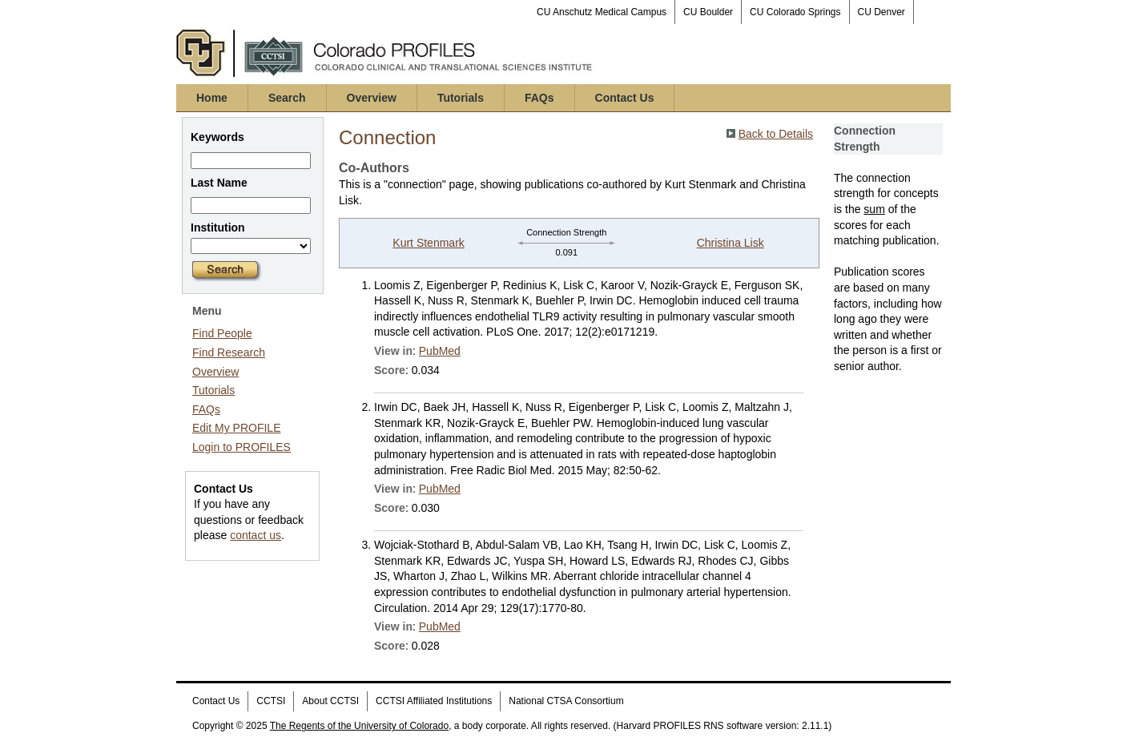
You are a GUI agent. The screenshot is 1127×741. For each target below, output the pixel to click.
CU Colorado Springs (795, 12)
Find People (222, 333)
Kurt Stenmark (428, 242)
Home (211, 97)
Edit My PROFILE (236, 427)
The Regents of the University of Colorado (359, 725)
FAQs (539, 97)
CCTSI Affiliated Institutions (434, 701)
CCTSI (270, 701)
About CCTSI (330, 701)
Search (287, 97)
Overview (371, 97)
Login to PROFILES (241, 447)
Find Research (228, 352)
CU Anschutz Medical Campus (601, 12)
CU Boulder (708, 12)
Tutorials (460, 97)
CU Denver (881, 12)
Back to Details (776, 133)
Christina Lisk (730, 242)
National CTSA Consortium (566, 701)
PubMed (440, 350)
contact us (255, 535)
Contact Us (624, 97)
